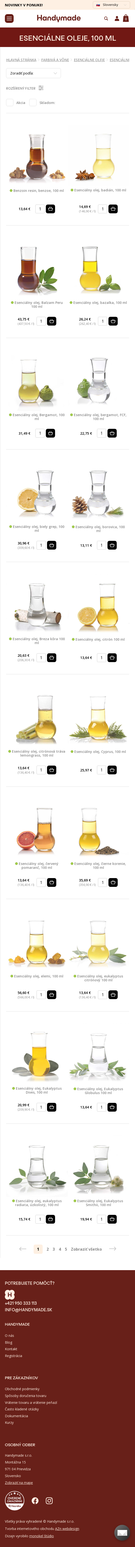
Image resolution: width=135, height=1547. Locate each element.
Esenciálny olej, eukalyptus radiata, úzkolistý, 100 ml (37, 1203)
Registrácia (13, 1355)
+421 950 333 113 (21, 1303)
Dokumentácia (16, 1416)
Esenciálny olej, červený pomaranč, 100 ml (36, 866)
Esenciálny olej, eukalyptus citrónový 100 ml (98, 978)
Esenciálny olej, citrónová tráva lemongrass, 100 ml (36, 754)
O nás (9, 1335)
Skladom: (47, 102)
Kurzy (9, 1422)
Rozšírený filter (25, 87)
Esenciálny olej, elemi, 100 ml (36, 976)
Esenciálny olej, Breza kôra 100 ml (37, 641)
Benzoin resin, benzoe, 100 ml (37, 191)
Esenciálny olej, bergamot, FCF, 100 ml (98, 417)
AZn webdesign (67, 1528)
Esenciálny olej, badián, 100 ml (98, 190)
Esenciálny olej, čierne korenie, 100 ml (98, 866)
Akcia (20, 102)
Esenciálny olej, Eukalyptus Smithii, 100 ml (98, 1203)
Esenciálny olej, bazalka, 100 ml (98, 303)
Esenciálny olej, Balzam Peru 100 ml (37, 305)
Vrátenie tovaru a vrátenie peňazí (31, 1402)
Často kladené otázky (22, 1409)
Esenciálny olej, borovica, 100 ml (98, 529)
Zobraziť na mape (19, 1482)
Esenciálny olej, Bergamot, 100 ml (37, 417)
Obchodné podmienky (22, 1389)
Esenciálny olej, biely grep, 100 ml (36, 529)
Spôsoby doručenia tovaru (25, 1395)
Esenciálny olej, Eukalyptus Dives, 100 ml (37, 1091)
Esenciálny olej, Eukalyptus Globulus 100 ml (98, 1091)
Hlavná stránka (21, 59)
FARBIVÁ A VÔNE (55, 59)
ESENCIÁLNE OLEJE (89, 59)
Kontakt (11, 1349)
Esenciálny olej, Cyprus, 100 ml (98, 752)
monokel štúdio (41, 1536)
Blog (8, 1342)
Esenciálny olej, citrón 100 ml (98, 640)
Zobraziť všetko (86, 1249)
